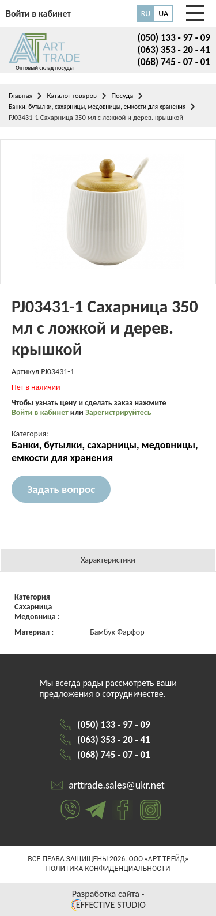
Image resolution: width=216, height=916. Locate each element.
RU (146, 13)
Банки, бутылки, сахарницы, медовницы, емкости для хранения (97, 107)
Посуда (122, 95)
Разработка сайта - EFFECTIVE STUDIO (107, 899)
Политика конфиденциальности (108, 869)
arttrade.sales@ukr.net (117, 785)
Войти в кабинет (41, 412)
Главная (20, 95)
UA (163, 13)
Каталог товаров (72, 95)
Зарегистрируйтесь (118, 412)
